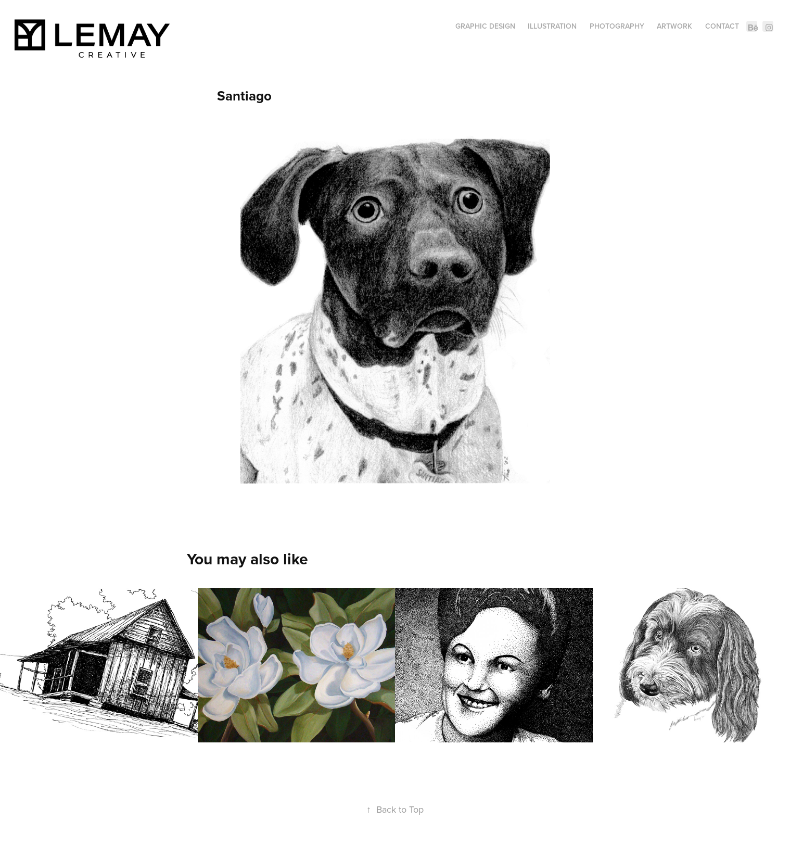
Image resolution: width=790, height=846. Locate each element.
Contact (722, 26)
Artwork (674, 26)
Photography (617, 26)
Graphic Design (485, 26)
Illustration (552, 26)
